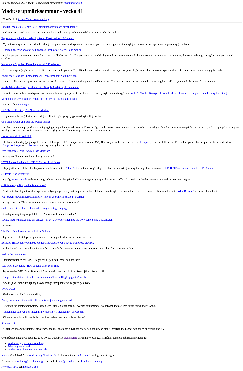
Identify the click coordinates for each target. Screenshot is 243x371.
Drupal (18, 145)
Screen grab (23, 104)
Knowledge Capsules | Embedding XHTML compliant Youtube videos (39, 75)
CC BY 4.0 (84, 355)
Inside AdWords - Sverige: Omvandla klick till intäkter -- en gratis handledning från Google (179, 93)
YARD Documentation (13, 254)
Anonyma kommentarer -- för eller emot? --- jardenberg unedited (36, 300)
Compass (145, 142)
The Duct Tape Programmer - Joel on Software (26, 231)
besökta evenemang (91, 361)
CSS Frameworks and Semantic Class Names (25, 121)
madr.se (5, 355)
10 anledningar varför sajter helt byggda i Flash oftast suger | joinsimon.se (41, 49)
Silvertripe (32, 145)
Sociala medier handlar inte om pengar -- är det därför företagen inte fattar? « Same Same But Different (57, 219)
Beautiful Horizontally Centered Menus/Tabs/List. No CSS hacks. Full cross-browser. (47, 242)
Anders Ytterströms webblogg (34, 19)
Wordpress (7, 145)
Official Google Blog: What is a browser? (23, 185)
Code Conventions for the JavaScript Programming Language (34, 208)
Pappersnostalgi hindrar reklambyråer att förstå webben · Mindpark (37, 38)
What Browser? (186, 191)
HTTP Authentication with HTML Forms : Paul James (30, 162)
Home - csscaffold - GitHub (16, 136)
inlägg (61, 361)
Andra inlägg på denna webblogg (26, 343)
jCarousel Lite (9, 323)
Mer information (73, 2)
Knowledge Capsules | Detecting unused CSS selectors (31, 64)
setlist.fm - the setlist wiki (15, 173)
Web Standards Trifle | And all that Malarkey (25, 150)
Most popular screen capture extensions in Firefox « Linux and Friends (39, 98)
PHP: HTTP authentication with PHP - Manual (189, 168)
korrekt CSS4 (30, 366)
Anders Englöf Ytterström (43, 355)
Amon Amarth (19, 179)
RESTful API (70, 168)
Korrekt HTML (9, 366)
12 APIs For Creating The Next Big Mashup (25, 110)
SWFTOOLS (8, 288)
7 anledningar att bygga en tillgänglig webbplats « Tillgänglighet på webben (42, 311)
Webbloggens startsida (20, 346)
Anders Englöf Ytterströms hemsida (27, 349)
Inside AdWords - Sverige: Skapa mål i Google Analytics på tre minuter (40, 87)
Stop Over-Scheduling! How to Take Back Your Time (30, 265)
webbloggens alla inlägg (30, 361)
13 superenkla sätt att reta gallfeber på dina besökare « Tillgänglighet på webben (44, 277)
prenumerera (70, 337)
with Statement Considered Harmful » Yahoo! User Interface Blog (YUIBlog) (43, 196)
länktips (70, 361)
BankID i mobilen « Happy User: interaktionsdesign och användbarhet (39, 26)
